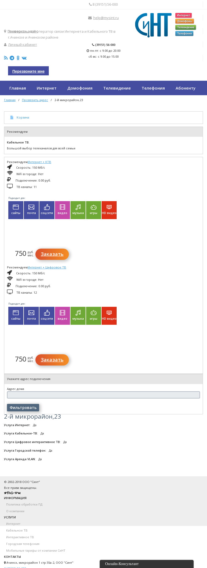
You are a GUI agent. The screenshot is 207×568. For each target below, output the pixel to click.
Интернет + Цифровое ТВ (47, 267)
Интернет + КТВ (39, 162)
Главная (10, 100)
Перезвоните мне (28, 71)
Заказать (52, 254)
